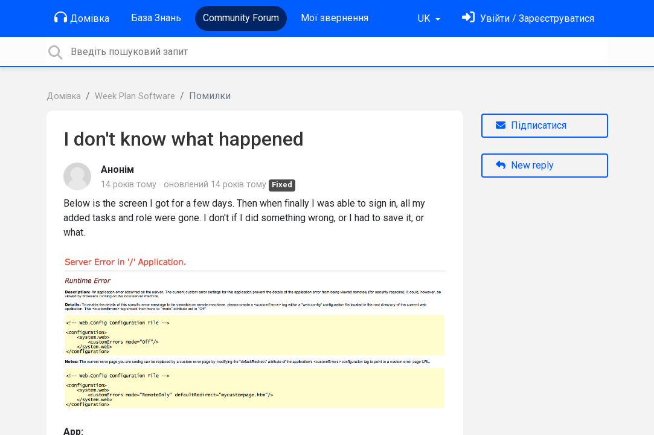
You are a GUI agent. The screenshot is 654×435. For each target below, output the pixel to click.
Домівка (81, 17)
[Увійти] (528, 18)
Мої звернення (334, 18)
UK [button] (425, 18)
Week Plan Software (135, 96)
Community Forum (241, 18)
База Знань (156, 18)
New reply (525, 165)
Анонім (117, 169)
